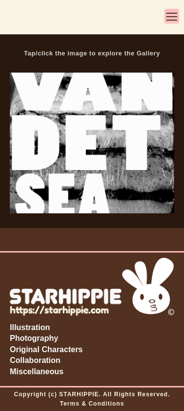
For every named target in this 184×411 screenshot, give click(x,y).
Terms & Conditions (92, 403)
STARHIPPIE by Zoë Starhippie (94, 18)
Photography (34, 338)
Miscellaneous (36, 371)
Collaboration (35, 360)
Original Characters (46, 349)
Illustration (30, 327)
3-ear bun (19, 18)
